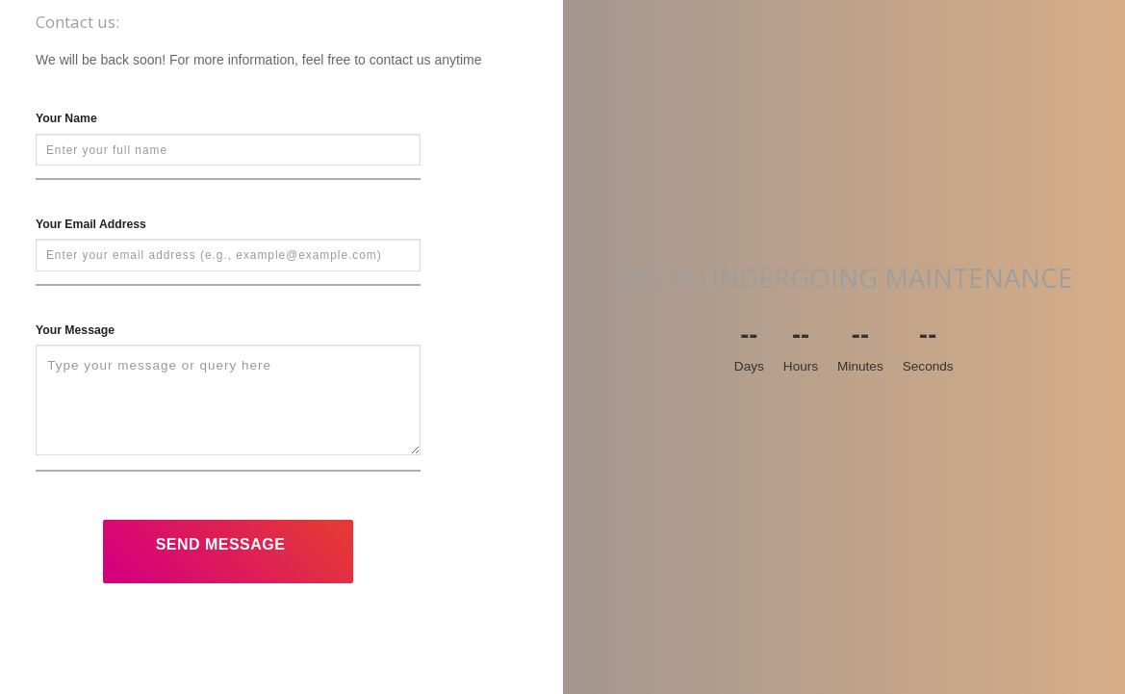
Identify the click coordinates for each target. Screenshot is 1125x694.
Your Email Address (91, 224)
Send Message (221, 544)
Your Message (75, 330)
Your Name (66, 118)
